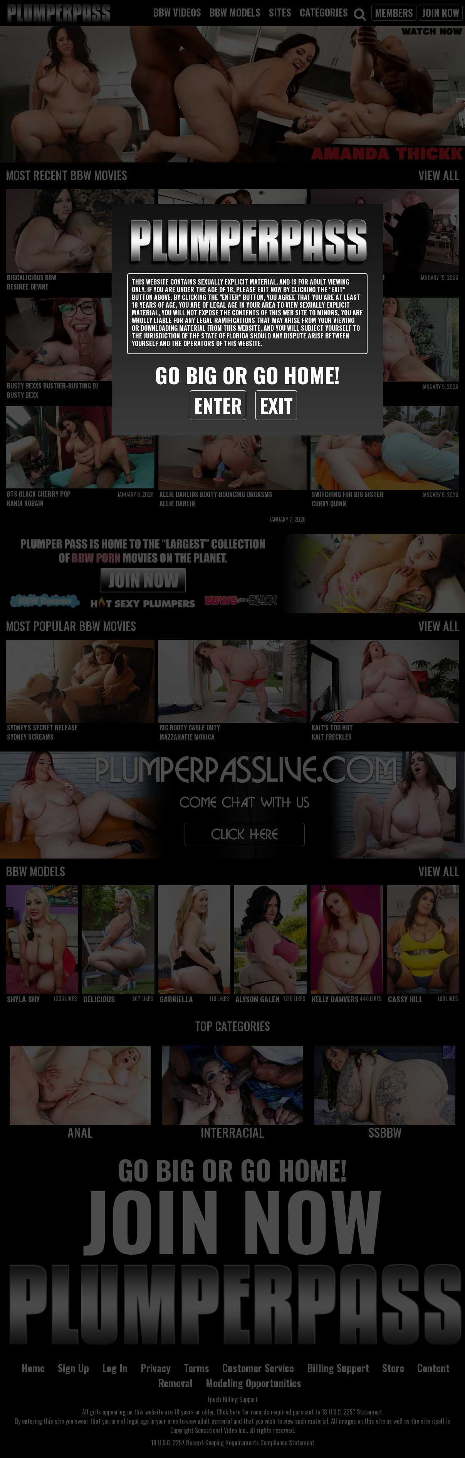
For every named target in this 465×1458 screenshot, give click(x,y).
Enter (218, 405)
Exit (276, 405)
